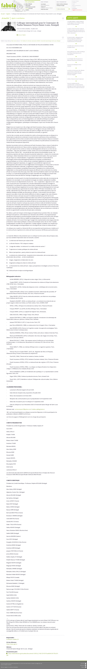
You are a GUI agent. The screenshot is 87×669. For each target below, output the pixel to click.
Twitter (83, 667)
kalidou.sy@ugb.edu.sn (38, 409)
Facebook (83, 665)
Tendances (74, 2)
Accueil (3, 14)
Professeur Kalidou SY (12, 639)
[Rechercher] (69, 9)
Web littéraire (28, 4)
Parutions (27, 5)
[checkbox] (63, 18)
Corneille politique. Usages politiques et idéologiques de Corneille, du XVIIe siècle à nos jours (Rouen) (75, 23)
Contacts (74, 6)
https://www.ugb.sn (11, 644)
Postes (31, 8)
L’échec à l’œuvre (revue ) (75, 79)
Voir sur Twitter (21, 35)
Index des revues (44, 9)
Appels (26, 8)
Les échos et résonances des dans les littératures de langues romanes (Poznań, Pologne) (75, 72)
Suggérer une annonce (77, 9)
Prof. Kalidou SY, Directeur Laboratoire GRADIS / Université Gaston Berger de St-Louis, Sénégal (40, 41)
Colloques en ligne (60, 5)
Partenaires (78, 5)
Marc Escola (14, 41)
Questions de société (30, 7)
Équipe (73, 5)
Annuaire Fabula (75, 1)
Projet (73, 4)
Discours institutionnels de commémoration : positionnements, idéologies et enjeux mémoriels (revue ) (75, 85)
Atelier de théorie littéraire (62, 4)
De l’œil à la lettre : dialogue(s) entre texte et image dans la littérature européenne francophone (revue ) (75, 39)
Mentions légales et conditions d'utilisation (9, 667)
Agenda (27, 10)
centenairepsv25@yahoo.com (23, 409)
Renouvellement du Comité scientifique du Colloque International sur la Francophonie (76, 53)
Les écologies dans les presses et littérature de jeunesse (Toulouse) (74, 59)
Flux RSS (83, 663)
